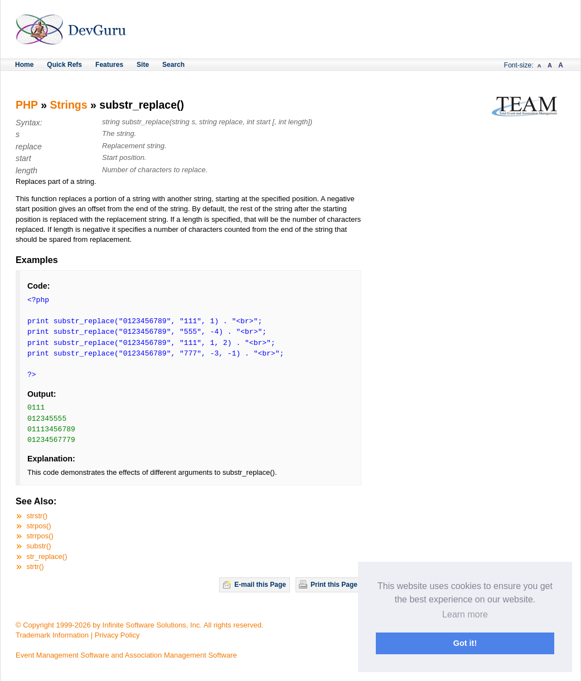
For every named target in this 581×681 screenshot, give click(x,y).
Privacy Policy (117, 635)
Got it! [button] (465, 643)
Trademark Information (52, 635)
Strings (68, 105)
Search (173, 65)
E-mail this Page (260, 584)
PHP (27, 105)
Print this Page (334, 584)
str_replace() (47, 556)
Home (24, 65)
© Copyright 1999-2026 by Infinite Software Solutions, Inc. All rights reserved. (140, 625)
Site (143, 65)
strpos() (39, 526)
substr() (39, 546)
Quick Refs (64, 65)
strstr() (37, 516)
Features (109, 65)
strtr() (35, 566)
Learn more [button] (465, 614)
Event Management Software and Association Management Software (126, 655)
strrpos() (40, 536)
